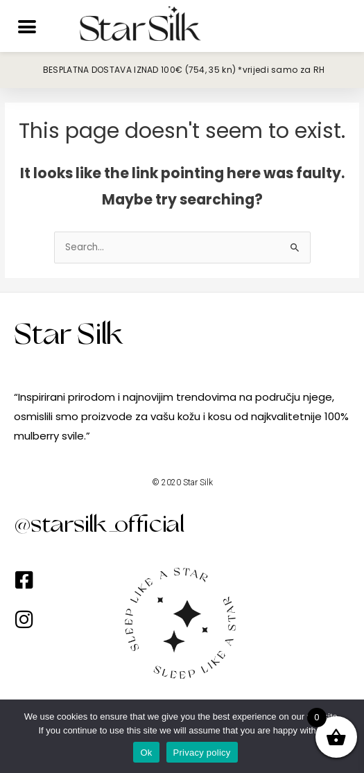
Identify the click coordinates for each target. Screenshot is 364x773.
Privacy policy (202, 752)
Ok (146, 752)
